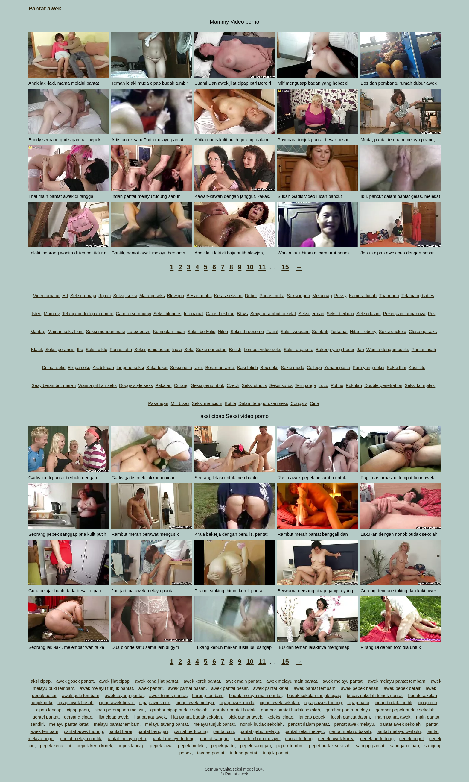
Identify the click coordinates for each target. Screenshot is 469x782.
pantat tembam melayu (257, 738)
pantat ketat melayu (304, 731)
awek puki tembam (80, 695)
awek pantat (150, 688)
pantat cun (223, 731)
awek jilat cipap (114, 681)
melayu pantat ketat (68, 724)
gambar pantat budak (234, 709)
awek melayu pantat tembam (396, 681)
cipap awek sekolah (279, 702)
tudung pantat (243, 752)
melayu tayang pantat (166, 724)
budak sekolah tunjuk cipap (314, 695)
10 (249, 267)
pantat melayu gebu (126, 738)
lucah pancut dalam (350, 716)
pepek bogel (411, 738)
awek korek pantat (202, 681)
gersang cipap (78, 716)
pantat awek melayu (354, 724)
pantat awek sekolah (400, 724)
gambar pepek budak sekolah (405, 709)
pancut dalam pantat (308, 724)
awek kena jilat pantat (156, 681)
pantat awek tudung (83, 731)
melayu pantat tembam (117, 724)
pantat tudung (299, 738)
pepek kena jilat (55, 745)
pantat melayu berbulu (398, 731)
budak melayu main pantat (255, 695)
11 (262, 267)
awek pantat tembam (314, 688)
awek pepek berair (402, 688)
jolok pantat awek (244, 716)
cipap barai (358, 702)
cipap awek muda (237, 702)
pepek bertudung (377, 738)
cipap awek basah (75, 702)
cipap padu (78, 709)
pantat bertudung (191, 731)
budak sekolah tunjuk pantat (375, 695)
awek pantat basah (187, 688)
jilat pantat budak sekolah (196, 716)
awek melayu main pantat (291, 681)
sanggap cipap (404, 745)
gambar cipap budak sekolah (179, 709)
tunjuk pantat (275, 752)
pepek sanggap (255, 745)
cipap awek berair (116, 702)
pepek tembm (290, 745)
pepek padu (222, 745)
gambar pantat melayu (347, 709)
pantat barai (120, 731)
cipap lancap (48, 709)
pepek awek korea (336, 738)
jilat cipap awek (113, 716)
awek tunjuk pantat (168, 695)
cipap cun (427, 702)
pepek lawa (161, 745)
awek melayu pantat (342, 681)
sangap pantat (370, 745)
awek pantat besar (229, 688)
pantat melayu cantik (80, 738)
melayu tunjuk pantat (213, 724)
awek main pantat (243, 681)
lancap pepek (312, 716)
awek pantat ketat (270, 688)
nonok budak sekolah (261, 724)
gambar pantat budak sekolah (290, 709)
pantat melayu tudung (172, 738)
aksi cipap (41, 681)
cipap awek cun (154, 702)
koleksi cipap (280, 716)
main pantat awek (393, 716)
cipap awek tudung (323, 702)
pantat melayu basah (350, 731)
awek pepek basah (359, 688)
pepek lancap (131, 745)
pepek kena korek (94, 745)
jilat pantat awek (150, 716)
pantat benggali (153, 731)
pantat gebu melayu (259, 731)
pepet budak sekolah (329, 745)
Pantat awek (44, 8)
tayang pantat (210, 752)
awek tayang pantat (124, 695)
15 (285, 267)
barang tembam (207, 695)
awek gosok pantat (75, 681)
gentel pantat (46, 716)
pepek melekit (192, 745)
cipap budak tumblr (393, 702)
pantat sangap (214, 738)
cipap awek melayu (195, 702)
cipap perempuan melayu (119, 709)
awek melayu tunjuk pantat (106, 688)
